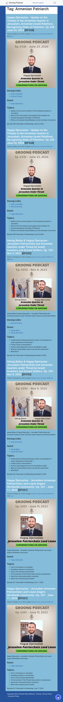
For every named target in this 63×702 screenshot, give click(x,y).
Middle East (49, 34)
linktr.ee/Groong (16, 96)
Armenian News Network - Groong (29, 694)
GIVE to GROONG (17, 94)
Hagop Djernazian (17, 104)
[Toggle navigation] (54, 3)
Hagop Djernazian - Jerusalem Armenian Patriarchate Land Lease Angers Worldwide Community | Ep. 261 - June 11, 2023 (31, 485)
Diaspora (33, 34)
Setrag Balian (15, 330)
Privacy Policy (47, 694)
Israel (37, 34)
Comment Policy (13, 696)
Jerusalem (42, 34)
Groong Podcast (14, 2)
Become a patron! (38, 3)
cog (12, 36)
